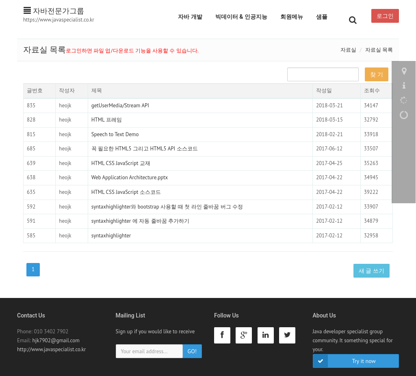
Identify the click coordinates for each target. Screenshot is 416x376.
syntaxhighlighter (111, 235)
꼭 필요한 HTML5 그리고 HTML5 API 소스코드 (144, 148)
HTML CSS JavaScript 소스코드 (126, 192)
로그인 (385, 16)
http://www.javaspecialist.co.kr (51, 349)
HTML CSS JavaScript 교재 (120, 163)
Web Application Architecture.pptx (129, 177)
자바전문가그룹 (54, 10)
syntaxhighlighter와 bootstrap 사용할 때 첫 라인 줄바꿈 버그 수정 (167, 206)
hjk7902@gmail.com (56, 340)
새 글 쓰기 (371, 270)
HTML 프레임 (106, 119)
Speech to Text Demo (115, 134)
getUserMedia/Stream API (120, 105)
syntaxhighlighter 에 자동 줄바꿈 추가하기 (140, 220)
